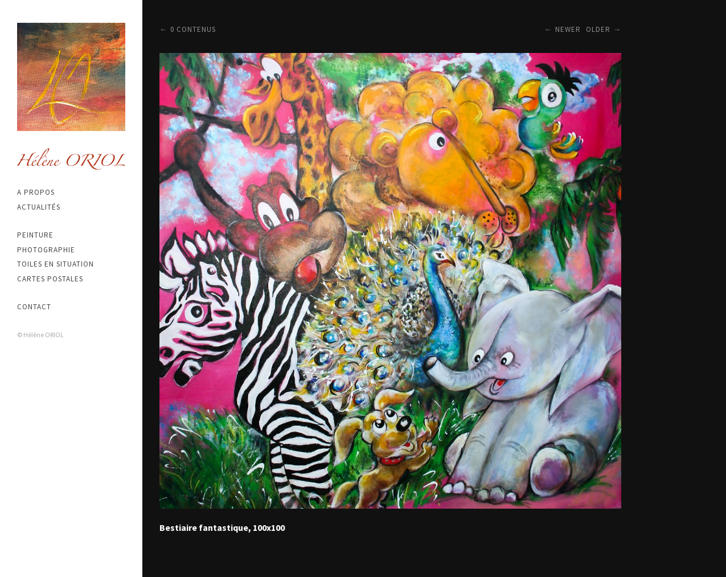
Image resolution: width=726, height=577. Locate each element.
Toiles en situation (55, 264)
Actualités (38, 207)
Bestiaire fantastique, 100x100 (222, 527)
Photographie (46, 250)
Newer (568, 29)
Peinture (35, 235)
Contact (34, 307)
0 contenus (193, 29)
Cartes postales (50, 279)
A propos (36, 192)
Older (598, 29)
